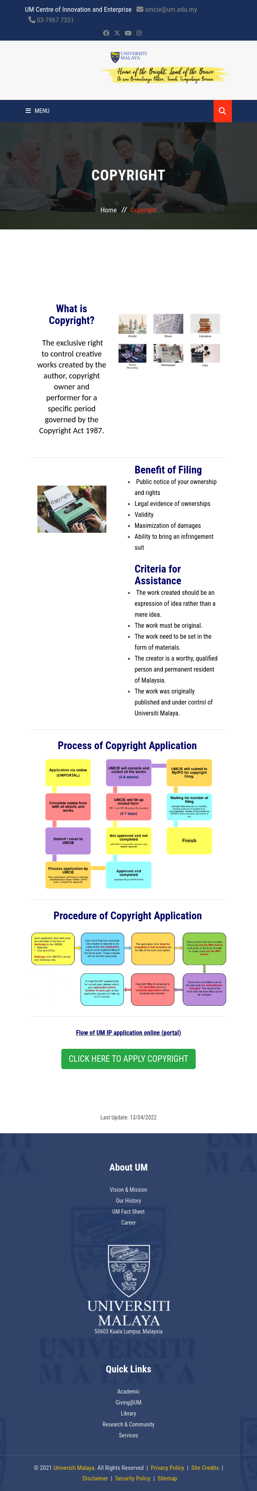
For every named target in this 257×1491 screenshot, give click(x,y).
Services (128, 1435)
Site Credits (205, 1468)
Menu (38, 111)
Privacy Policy (167, 1468)
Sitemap (167, 1478)
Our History (128, 1200)
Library (128, 1413)
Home (109, 210)
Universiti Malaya (73, 1468)
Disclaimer (95, 1478)
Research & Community (129, 1424)
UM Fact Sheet (128, 1211)
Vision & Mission (128, 1189)
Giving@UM (129, 1402)
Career (128, 1222)
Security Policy (133, 1478)
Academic (128, 1391)
